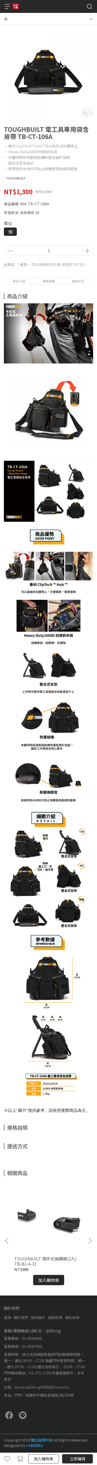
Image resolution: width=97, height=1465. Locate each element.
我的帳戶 (38, 1317)
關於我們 (21, 1317)
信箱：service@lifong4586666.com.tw (36, 1387)
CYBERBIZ (34, 1445)
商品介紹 (19, 281)
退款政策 (55, 1317)
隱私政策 (72, 1317)
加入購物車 (43, 1458)
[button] (90, 1241)
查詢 (7, 1317)
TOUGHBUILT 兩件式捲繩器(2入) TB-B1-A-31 (45, 1261)
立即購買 (77, 1458)
